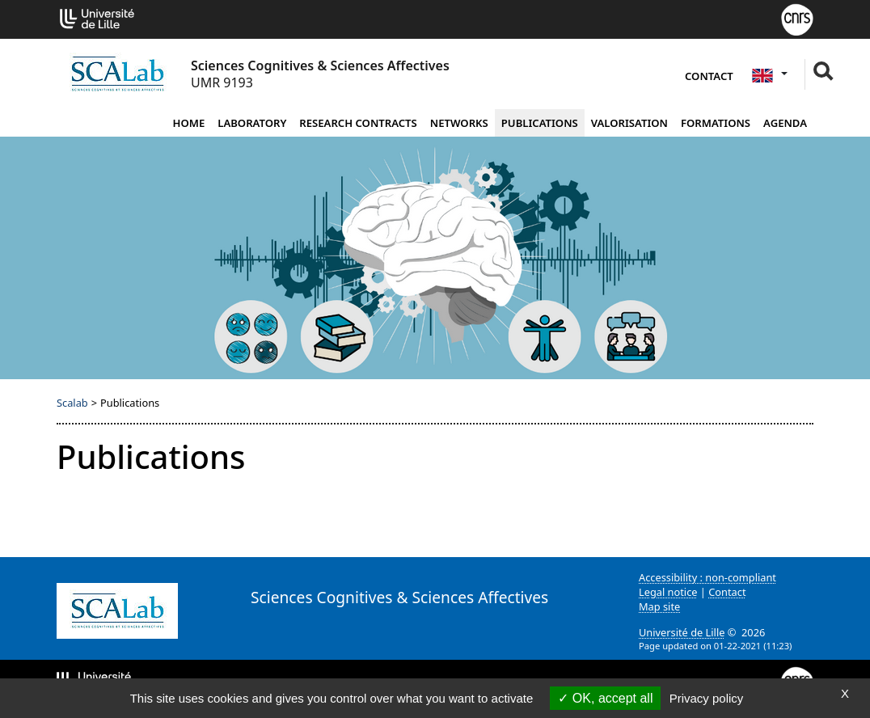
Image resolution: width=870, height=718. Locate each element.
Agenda (785, 123)
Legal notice (668, 592)
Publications (539, 123)
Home (188, 123)
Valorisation (629, 123)
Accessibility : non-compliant (707, 577)
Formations (715, 123)
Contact (709, 76)
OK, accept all (605, 698)
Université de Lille (681, 632)
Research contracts (357, 123)
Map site (659, 606)
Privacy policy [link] (706, 698)
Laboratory (252, 123)
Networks (459, 123)
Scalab (72, 402)
